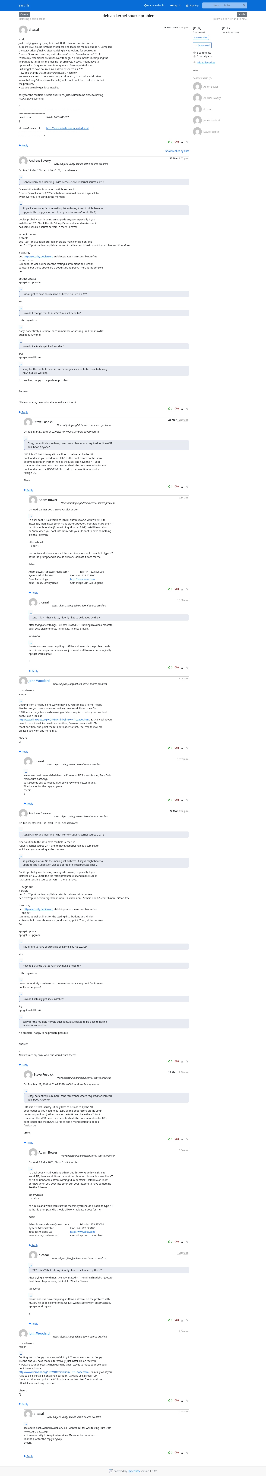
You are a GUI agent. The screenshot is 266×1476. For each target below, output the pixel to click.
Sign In (175, 5)
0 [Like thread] (170, 141)
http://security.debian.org (38, 256)
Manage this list (155, 5)
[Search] (244, 5)
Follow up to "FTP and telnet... (230, 18)
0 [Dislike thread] (177, 141)
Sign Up (192, 5)
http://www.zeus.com (82, 579)
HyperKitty (134, 1471)
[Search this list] (221, 5)
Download (202, 45)
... (21, 177)
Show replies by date (177, 151)
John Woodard (39, 681)
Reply (23, 145)
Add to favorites (204, 62)
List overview (200, 37)
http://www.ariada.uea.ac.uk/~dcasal (67, 128)
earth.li (24, 5)
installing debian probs (32, 18)
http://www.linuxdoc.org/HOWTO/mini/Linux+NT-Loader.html (54, 719)
